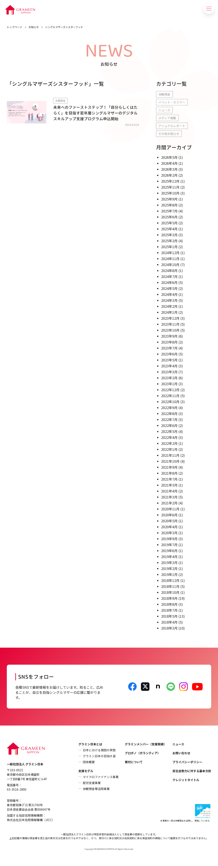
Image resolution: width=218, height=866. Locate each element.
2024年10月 (170, 264)
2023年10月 (170, 330)
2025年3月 (169, 234)
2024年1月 (169, 312)
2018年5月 (169, 616)
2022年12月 (170, 389)
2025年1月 (169, 246)
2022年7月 (169, 419)
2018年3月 (169, 628)
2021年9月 (169, 467)
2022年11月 (170, 395)
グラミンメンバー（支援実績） (145, 744)
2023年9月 (169, 336)
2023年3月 (169, 371)
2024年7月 (169, 276)
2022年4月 (169, 437)
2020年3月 (169, 532)
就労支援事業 (92, 783)
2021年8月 (169, 473)
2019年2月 (169, 568)
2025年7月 (169, 210)
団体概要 (89, 762)
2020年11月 (170, 508)
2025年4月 (169, 228)
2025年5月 (169, 222)
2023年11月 (170, 324)
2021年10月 (170, 461)
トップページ (14, 27)
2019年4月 (169, 556)
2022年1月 (169, 449)
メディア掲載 (167, 118)
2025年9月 (169, 199)
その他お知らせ (168, 134)
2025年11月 (170, 187)
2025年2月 (169, 240)
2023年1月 (169, 383)
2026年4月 (169, 163)
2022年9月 (169, 407)
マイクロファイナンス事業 (101, 777)
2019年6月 (169, 550)
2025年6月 (169, 216)
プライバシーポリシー (187, 762)
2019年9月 (169, 538)
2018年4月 (169, 622)
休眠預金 (164, 94)
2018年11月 (170, 586)
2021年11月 (170, 455)
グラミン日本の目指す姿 (99, 756)
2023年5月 (169, 359)
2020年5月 (169, 520)
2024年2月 (169, 306)
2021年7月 (169, 479)
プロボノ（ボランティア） (142, 753)
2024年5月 (169, 288)
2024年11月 (170, 258)
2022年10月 (170, 401)
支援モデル (85, 771)
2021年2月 (169, 502)
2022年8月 (169, 413)
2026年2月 (169, 175)
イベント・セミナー (171, 102)
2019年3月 (169, 562)
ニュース (164, 110)
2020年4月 (169, 526)
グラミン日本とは (90, 744)
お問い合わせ (181, 753)
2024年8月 (169, 270)
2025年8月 (169, 205)
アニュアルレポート (171, 126)
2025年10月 (170, 193)
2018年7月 (169, 610)
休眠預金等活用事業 (96, 789)
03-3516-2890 (16, 789)
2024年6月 (169, 282)
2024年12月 (170, 252)
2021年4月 (169, 491)
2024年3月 (169, 300)
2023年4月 (169, 365)
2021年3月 (169, 497)
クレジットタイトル (185, 780)
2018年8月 (169, 604)
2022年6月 (169, 425)
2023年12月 (170, 318)
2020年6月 (169, 514)
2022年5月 (169, 431)
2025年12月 (170, 181)
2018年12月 (170, 580)
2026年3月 (169, 169)
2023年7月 (169, 348)
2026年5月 (169, 157)
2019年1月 (169, 574)
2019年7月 (169, 544)
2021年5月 (169, 485)
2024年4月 (169, 294)
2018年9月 (169, 598)
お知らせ (34, 27)
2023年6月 (169, 353)
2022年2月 (169, 443)
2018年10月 (170, 592)
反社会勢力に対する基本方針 (191, 771)
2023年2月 (169, 377)
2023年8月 (169, 342)
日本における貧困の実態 (99, 750)
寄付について (134, 762)
